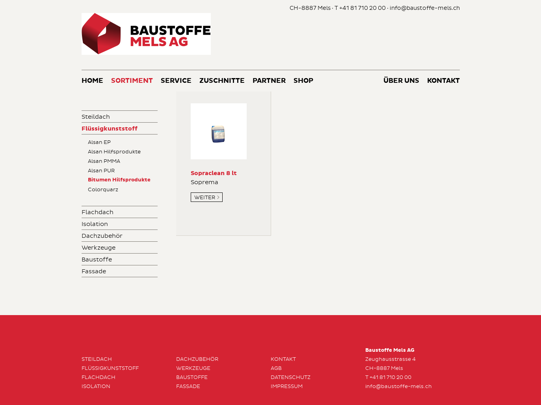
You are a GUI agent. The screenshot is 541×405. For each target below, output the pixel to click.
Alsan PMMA (104, 161)
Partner (269, 81)
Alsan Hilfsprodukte (114, 152)
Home (92, 81)
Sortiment (132, 81)
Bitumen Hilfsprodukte (119, 180)
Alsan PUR (101, 171)
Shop (303, 81)
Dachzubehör (102, 236)
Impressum (287, 386)
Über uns (401, 81)
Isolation (95, 224)
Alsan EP (99, 142)
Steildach (96, 117)
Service (176, 81)
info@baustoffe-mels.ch (425, 8)
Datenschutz (290, 377)
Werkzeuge (98, 248)
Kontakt (443, 81)
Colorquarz (103, 190)
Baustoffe (97, 259)
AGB (276, 368)
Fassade (94, 271)
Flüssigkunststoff (110, 129)
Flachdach (97, 212)
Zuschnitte (222, 81)
